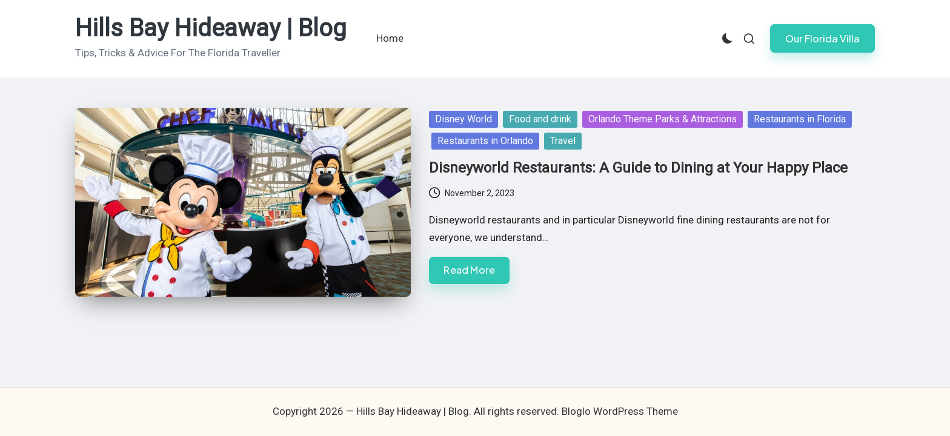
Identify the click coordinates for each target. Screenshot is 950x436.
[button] (822, 38)
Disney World (463, 119)
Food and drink (540, 119)
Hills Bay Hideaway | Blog (211, 28)
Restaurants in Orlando (485, 141)
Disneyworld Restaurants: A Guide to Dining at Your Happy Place (638, 167)
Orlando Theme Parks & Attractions (662, 119)
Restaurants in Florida (800, 119)
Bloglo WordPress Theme (620, 411)
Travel (563, 141)
